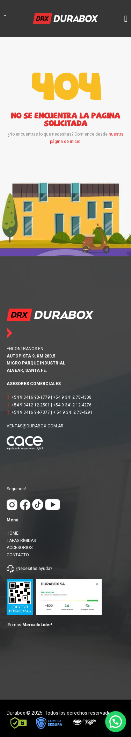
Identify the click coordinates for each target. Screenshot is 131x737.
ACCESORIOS (19, 547)
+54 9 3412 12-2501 (31, 405)
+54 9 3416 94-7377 (31, 412)
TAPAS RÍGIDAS (21, 540)
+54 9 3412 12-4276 (72, 405)
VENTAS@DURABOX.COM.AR (35, 426)
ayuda (43, 568)
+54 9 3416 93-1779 (31, 397)
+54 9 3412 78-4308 (72, 397)
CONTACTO (18, 554)
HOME (13, 533)
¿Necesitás (26, 568)
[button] (115, 721)
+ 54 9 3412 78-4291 (73, 412)
